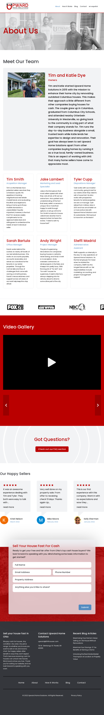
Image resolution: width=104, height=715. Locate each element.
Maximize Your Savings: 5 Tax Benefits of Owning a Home (84, 648)
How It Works (67, 6)
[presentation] (32, 600)
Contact (83, 6)
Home (21, 682)
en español (93, 6)
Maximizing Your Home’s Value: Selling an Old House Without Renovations (85, 640)
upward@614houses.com (48, 641)
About (57, 6)
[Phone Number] (72, 572)
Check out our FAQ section (52, 449)
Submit (85, 607)
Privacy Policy (76, 695)
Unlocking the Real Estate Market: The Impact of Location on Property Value (86, 656)
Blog (76, 6)
